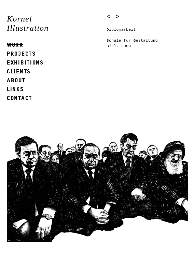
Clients (19, 71)
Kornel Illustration (27, 23)
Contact (19, 97)
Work (15, 44)
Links (15, 89)
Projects (21, 53)
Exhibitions (25, 62)
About (16, 80)
